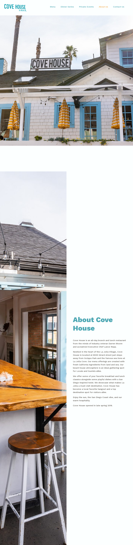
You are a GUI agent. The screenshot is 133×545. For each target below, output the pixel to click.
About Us (103, 7)
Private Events (86, 7)
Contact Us (118, 7)
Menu (52, 7)
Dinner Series (67, 7)
